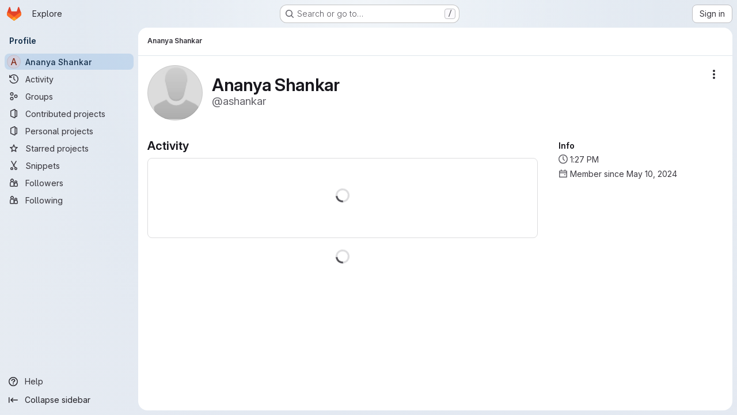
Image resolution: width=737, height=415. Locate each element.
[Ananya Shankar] (69, 62)
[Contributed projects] (69, 113)
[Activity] (69, 79)
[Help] (69, 381)
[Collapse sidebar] (69, 400)
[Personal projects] (69, 131)
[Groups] (69, 96)
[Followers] (69, 183)
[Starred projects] (69, 148)
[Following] (69, 200)
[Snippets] (69, 165)
